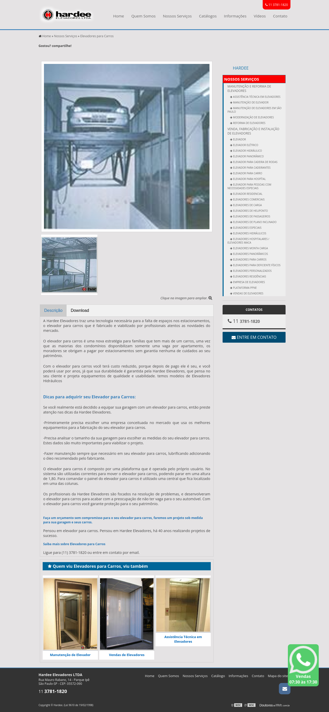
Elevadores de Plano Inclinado (254, 222)
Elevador (239, 139)
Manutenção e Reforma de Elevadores (249, 88)
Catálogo (218, 675)
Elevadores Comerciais (248, 199)
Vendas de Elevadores (126, 654)
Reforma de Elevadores (249, 123)
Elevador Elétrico (245, 145)
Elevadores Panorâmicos (250, 254)
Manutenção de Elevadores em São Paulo (254, 109)
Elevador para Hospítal (249, 179)
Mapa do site (278, 675)
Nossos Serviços (177, 15)
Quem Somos (143, 15)
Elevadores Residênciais (249, 276)
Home (118, 15)
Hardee (241, 68)
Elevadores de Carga (247, 205)
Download (80, 310)
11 (53, 691)
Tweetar (46, 53)
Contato (280, 15)
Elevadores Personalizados (252, 271)
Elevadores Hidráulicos (249, 233)
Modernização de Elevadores (253, 117)
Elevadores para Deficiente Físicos (256, 265)
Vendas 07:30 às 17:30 (303, 665)
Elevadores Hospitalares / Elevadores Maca (248, 240)
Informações (235, 15)
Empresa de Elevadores (248, 282)
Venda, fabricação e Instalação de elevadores (253, 131)
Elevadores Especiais (246, 227)
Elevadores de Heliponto (250, 211)
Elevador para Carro (247, 173)
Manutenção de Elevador (70, 654)
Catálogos (208, 15)
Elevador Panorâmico (248, 156)
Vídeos (260, 15)
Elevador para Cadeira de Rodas (255, 162)
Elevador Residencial (247, 194)
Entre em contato (254, 337)
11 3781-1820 (276, 5)
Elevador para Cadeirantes (251, 167)
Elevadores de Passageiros (251, 216)
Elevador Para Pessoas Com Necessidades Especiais (249, 186)
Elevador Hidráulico (247, 150)
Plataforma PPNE (244, 288)
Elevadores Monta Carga (250, 248)
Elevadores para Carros (249, 259)
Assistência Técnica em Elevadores (183, 639)
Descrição (53, 310)
